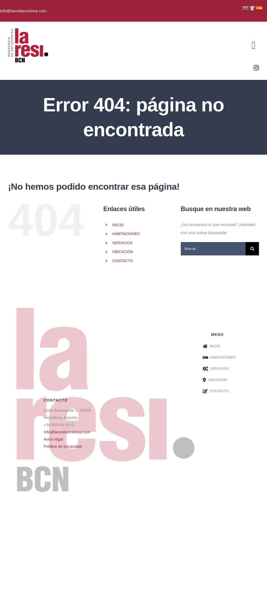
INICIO (118, 225)
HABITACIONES (126, 234)
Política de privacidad (63, 446)
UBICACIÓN (122, 252)
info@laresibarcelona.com (67, 432)
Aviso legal (53, 439)
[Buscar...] (213, 248)
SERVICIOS (122, 243)
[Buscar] (252, 248)
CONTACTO (122, 261)
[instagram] (256, 68)
